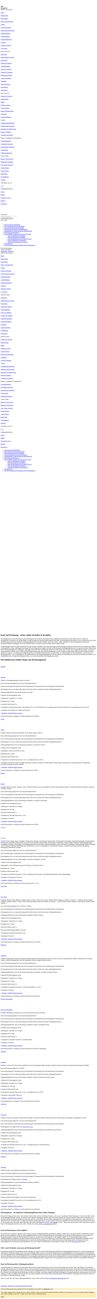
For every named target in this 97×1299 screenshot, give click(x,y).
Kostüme (3, 42)
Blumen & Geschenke (7, 162)
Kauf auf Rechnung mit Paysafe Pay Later (20, 239)
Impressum (4, 1286)
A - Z (2, 186)
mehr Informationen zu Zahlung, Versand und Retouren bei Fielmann (20, 1209)
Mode (2, 12)
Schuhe (3, 24)
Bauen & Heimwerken (7, 111)
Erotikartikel (4, 87)
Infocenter (11, 251)
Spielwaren (4, 54)
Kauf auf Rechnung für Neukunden (14, 228)
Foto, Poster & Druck (7, 165)
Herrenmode (4, 18)
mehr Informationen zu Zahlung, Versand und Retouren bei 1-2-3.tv (20, 883)
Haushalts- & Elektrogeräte (8, 129)
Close (2, 1297)
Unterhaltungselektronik (7, 123)
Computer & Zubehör (7, 135)
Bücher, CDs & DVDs (7, 159)
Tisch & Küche (5, 108)
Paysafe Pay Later (6, 198)
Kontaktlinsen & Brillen (7, 147)
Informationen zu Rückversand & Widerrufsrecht (18, 231)
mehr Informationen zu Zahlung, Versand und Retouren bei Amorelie (20, 1101)
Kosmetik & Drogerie (7, 144)
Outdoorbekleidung (6, 39)
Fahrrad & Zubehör (6, 63)
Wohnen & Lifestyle (6, 96)
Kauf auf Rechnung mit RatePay (17, 240)
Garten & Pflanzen (6, 117)
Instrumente (4, 90)
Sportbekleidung (5, 33)
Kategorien (4, 251)
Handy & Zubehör (6, 132)
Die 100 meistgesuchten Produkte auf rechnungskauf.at (19, 245)
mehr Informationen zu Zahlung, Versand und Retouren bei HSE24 (19, 824)
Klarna (3, 192)
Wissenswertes (8, 243)
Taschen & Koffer (6, 45)
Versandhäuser (5, 177)
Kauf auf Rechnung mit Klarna (16, 235)
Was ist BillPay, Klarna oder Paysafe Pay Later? (17, 234)
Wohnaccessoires (5, 105)
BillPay (3, 195)
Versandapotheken (6, 141)
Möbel (2, 102)
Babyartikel (4, 174)
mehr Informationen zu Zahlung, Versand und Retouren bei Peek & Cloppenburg (23, 1048)
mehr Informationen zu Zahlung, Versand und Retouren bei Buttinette (20, 996)
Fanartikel (3, 81)
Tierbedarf (4, 114)
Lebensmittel (4, 150)
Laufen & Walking (6, 78)
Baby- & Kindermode (7, 21)
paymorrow (4, 204)
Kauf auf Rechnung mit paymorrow (18, 242)
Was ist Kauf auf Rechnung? (12, 224)
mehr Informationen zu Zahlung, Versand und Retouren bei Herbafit (20, 716)
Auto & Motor (5, 171)
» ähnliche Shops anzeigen (14, 713)
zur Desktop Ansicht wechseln (23, 1286)
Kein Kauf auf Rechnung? (11, 232)
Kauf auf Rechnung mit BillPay (17, 237)
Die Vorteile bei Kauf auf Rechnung (14, 226)
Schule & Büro (5, 168)
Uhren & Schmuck (6, 27)
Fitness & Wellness (6, 69)
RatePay (3, 201)
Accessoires (4, 48)
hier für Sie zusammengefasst (45, 1224)
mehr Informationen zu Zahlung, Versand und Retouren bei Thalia (19, 770)
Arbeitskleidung (5, 36)
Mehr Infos (47, 1289)
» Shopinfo (4, 713)
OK (52, 1289)
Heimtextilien (4, 99)
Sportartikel (4, 60)
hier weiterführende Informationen (56, 1278)
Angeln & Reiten (5, 84)
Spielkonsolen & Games (7, 57)
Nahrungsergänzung (6, 75)
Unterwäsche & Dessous (8, 30)
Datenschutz (11, 1286)
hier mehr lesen (76, 1241)
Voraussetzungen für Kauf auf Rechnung (15, 229)
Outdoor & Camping (6, 72)
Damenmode (4, 15)
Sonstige (3, 180)
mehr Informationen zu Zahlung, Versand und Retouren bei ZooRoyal (20, 1153)
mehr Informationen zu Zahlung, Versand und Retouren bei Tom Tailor (21, 942)
